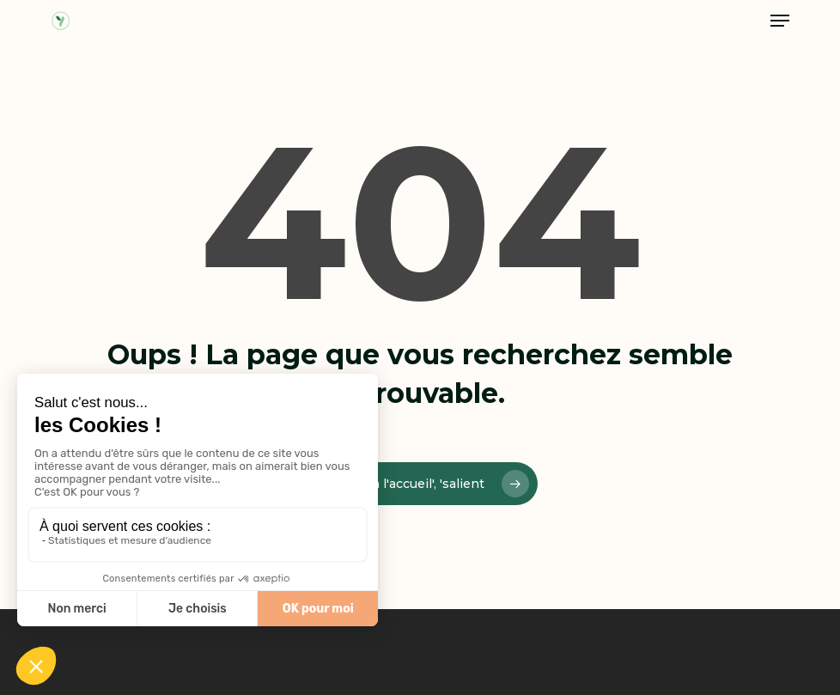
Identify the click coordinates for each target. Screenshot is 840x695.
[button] (779, 20)
